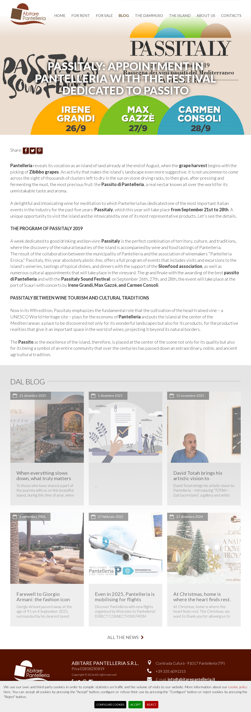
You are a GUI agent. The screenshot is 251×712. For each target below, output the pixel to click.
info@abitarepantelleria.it (191, 679)
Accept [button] (135, 704)
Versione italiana (188, 3)
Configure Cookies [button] (110, 704)
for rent (80, 15)
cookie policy (237, 687)
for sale (104, 15)
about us (206, 15)
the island (180, 15)
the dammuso (149, 15)
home (59, 15)
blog (124, 15)
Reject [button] (151, 704)
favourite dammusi (145, 3)
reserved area (226, 3)
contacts (231, 15)
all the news (125, 637)
